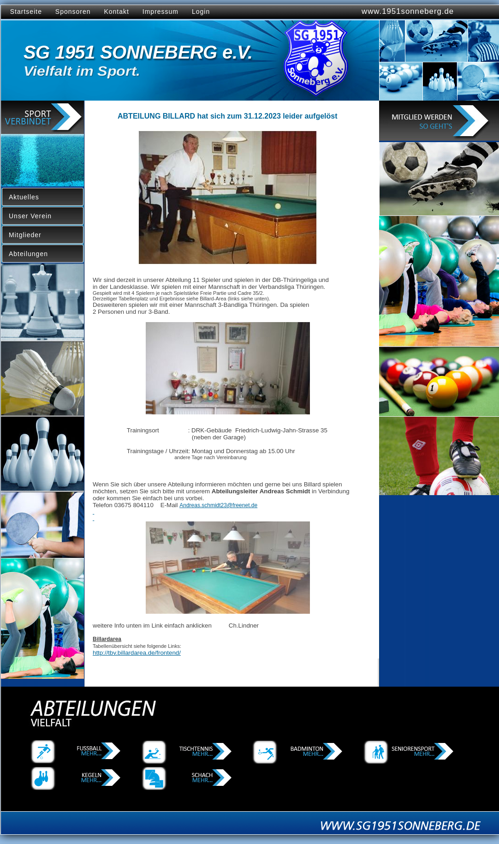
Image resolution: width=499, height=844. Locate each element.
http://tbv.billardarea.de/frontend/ (137, 652)
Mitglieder (25, 235)
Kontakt (116, 11)
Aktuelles (24, 197)
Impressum (160, 11)
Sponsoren (73, 11)
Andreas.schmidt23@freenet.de (218, 505)
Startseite (24, 11)
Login (201, 11)
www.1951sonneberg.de (408, 11)
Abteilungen (28, 253)
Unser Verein (30, 216)
